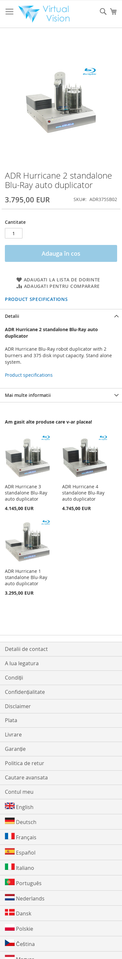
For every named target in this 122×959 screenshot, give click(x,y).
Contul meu (19, 791)
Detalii (12, 316)
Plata (11, 720)
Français (20, 837)
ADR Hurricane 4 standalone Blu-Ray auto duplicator (83, 492)
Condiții (14, 677)
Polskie (19, 928)
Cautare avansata (26, 777)
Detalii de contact (26, 649)
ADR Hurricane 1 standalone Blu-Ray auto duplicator (26, 577)
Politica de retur (24, 763)
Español (20, 852)
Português (23, 883)
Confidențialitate (25, 692)
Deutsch (20, 821)
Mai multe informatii (28, 395)
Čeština (20, 943)
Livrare (13, 734)
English (19, 807)
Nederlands (25, 898)
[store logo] (46, 14)
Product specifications (36, 299)
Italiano (19, 867)
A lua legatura (22, 663)
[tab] (61, 316)
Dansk (18, 913)
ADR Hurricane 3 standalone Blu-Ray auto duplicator (26, 492)
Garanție (15, 748)
